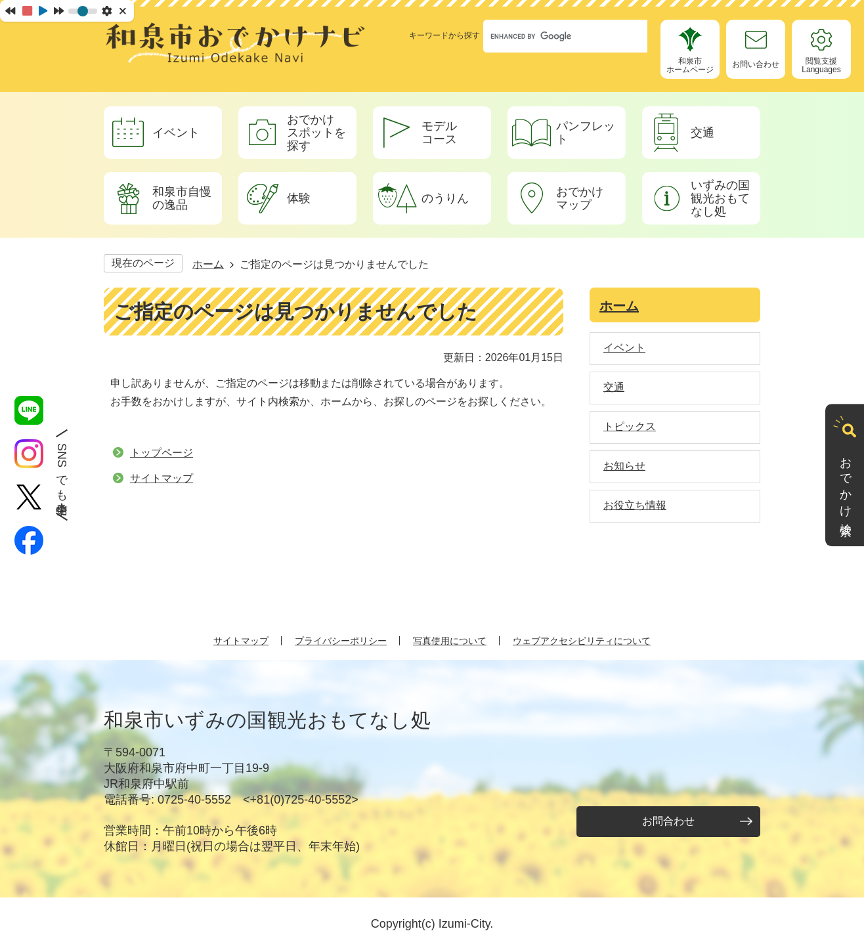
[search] (552, 36)
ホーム (208, 264)
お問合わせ (668, 821)
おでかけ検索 (845, 484)
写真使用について (449, 641)
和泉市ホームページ (690, 65)
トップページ (161, 452)
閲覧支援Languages (821, 65)
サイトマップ (161, 478)
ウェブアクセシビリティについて (582, 641)
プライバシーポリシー (341, 641)
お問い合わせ (755, 64)
